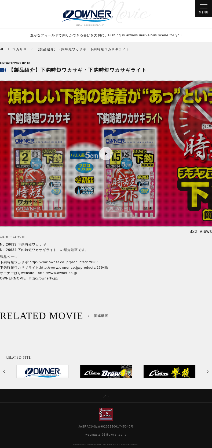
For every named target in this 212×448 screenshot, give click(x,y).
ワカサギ (19, 49)
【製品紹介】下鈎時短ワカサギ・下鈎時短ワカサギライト (82, 49)
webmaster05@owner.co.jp (106, 434)
